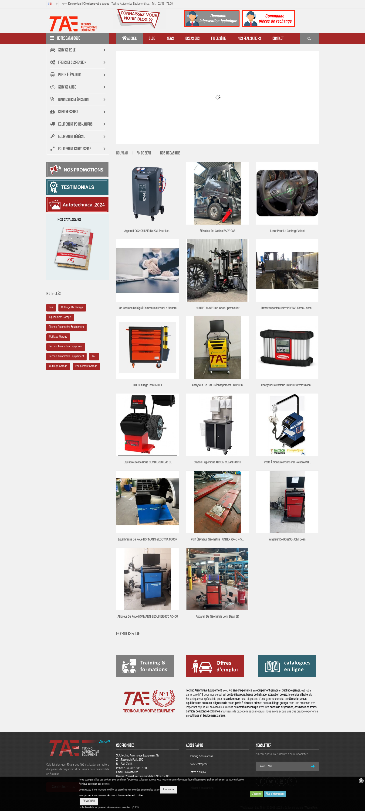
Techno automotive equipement (66, 327)
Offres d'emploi (198, 772)
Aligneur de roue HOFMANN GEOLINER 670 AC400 (148, 617)
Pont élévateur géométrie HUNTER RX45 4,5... (217, 539)
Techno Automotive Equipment (65, 346)
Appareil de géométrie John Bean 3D (217, 617)
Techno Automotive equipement (66, 356)
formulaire (168, 789)
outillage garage (58, 337)
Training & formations (201, 756)
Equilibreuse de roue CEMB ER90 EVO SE (148, 462)
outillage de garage (72, 307)
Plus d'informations (275, 794)
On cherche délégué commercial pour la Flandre (147, 308)
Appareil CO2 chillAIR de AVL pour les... (147, 231)
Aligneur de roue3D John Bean (287, 539)
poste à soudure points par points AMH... (287, 462)
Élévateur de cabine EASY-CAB (217, 231)
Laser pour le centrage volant (287, 231)
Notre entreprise (199, 764)
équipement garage (60, 317)
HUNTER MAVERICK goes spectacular (217, 308)
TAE (94, 356)
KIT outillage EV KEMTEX (147, 385)
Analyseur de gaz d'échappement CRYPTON (217, 385)
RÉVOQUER (89, 801)
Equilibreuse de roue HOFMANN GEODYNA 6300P (147, 539)
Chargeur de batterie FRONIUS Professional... (287, 385)
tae (51, 307)
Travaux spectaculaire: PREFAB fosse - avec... (287, 308)
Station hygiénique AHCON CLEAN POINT (217, 462)
